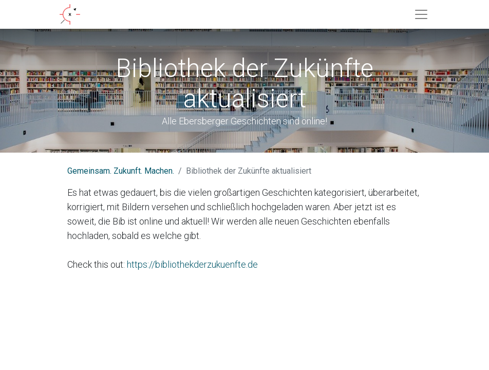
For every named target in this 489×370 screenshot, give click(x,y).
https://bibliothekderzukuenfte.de (192, 264)
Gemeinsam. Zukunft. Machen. (120, 171)
